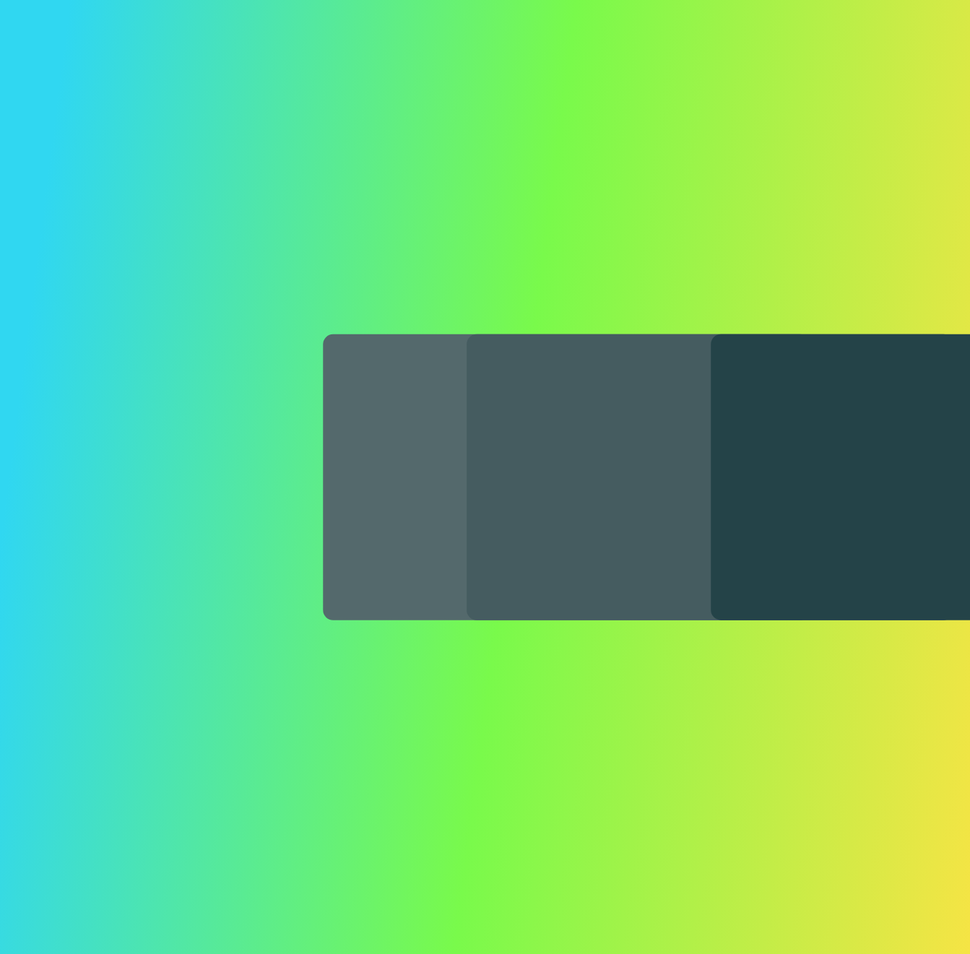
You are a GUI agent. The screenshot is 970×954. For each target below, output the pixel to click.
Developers (554, 48)
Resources (651, 48)
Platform (238, 48)
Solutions (460, 48)
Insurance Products (349, 48)
